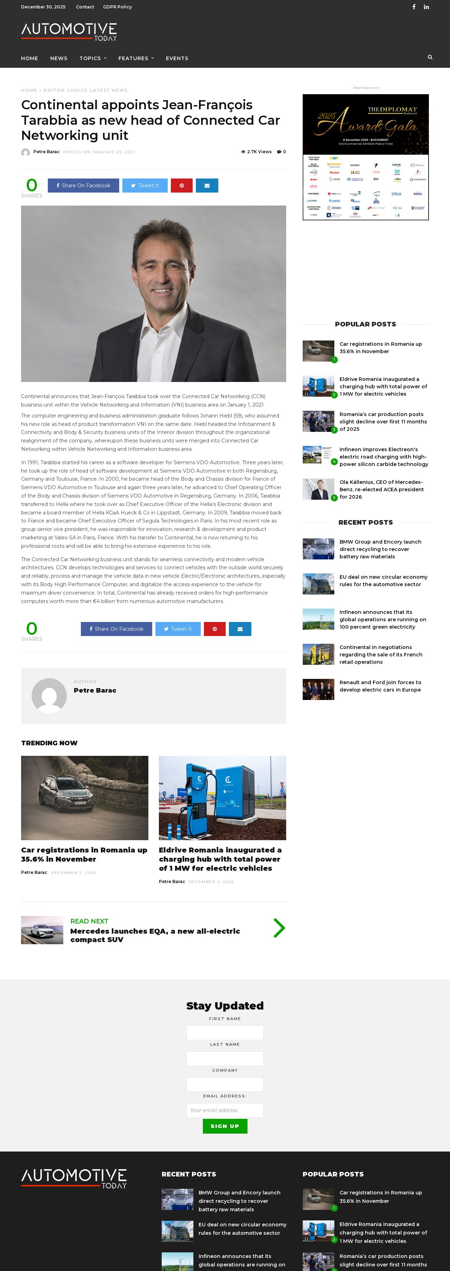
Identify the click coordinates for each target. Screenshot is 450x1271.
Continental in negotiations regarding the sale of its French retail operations (381, 648)
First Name (225, 1012)
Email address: (225, 1090)
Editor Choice (66, 84)
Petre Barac (34, 866)
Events (177, 55)
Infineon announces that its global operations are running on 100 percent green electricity (383, 613)
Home (29, 55)
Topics (90, 55)
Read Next (89, 915)
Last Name (225, 1038)
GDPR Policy (117, 6)
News (59, 55)
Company (225, 1064)
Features (133, 55)
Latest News (109, 84)
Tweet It (145, 179)
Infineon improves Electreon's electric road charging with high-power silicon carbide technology (384, 450)
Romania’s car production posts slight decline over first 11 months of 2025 (383, 415)
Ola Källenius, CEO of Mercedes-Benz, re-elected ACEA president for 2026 (382, 483)
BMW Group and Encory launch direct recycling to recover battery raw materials (381, 543)
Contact (85, 6)
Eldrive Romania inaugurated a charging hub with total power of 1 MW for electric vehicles (220, 853)
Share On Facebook (83, 179)
